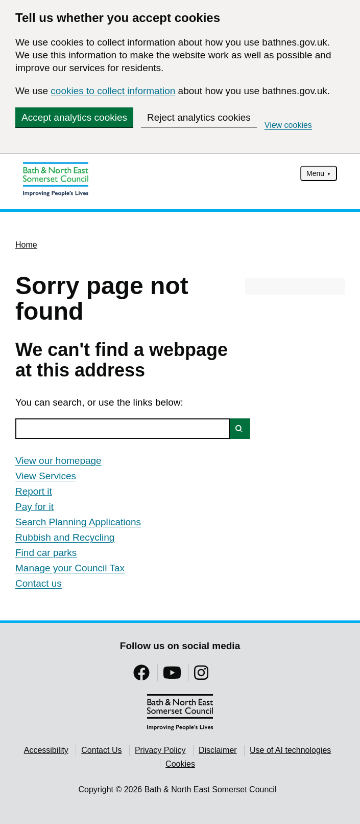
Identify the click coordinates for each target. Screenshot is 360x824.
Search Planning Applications (78, 522)
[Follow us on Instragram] (201, 676)
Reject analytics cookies (199, 117)
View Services (45, 476)
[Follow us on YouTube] (172, 676)
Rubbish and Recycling (64, 537)
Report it (33, 491)
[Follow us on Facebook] (141, 676)
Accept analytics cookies (74, 117)
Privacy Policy (160, 750)
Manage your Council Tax (70, 568)
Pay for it (34, 506)
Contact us (38, 583)
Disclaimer (218, 750)
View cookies (288, 125)
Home (26, 244)
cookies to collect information (113, 90)
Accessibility (46, 750)
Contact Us (101, 750)
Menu (315, 173)
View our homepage (58, 460)
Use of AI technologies (290, 750)
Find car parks (46, 552)
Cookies (180, 764)
